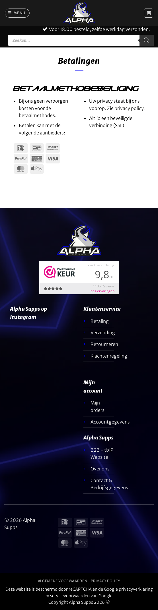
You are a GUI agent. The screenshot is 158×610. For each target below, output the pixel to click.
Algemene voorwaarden (62, 581)
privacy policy (128, 108)
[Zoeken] (146, 40)
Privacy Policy (105, 581)
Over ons (100, 469)
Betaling (100, 321)
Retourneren (104, 344)
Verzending (103, 332)
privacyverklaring (136, 589)
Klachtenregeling (109, 356)
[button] (17, 13)
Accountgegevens (110, 422)
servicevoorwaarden (70, 595)
